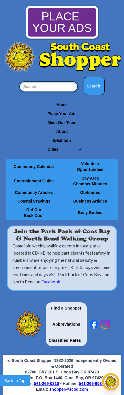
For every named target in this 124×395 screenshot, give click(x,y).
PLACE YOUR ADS (62, 22)
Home (62, 104)
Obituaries (90, 192)
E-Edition (62, 140)
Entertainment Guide (34, 181)
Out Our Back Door (34, 212)
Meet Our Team (62, 122)
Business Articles (90, 201)
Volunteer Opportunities (90, 166)
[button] (62, 149)
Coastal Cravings (33, 201)
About (62, 131)
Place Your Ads (62, 113)
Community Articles (34, 192)
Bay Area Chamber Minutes (90, 181)
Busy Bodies (90, 212)
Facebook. (51, 281)
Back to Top (14, 380)
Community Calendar (34, 166)
